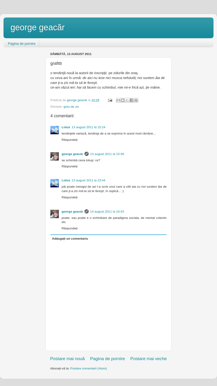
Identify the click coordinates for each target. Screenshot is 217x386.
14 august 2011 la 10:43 (107, 211)
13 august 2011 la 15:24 (88, 127)
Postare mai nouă (67, 358)
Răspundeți (69, 139)
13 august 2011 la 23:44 (88, 180)
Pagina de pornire (21, 43)
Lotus (66, 127)
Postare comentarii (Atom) (88, 368)
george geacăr (37, 27)
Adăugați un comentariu (70, 238)
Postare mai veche (148, 358)
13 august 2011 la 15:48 (107, 154)
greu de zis (71, 106)
